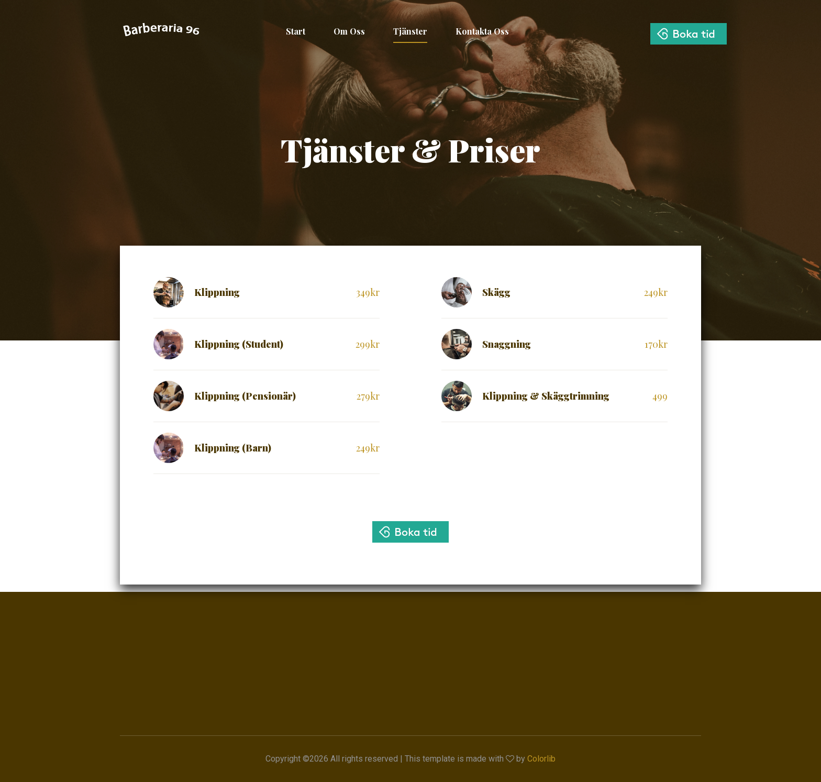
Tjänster (410, 31)
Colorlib (541, 759)
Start (295, 31)
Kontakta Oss (482, 31)
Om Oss (349, 31)
